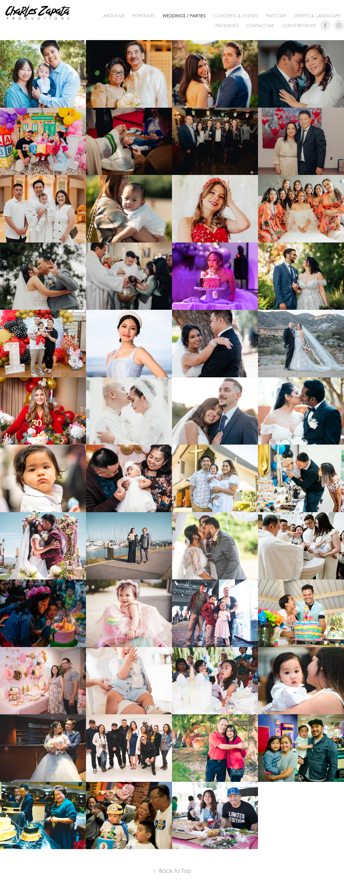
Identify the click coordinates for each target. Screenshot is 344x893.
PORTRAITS (144, 15)
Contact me (260, 25)
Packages (226, 25)
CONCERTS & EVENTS (235, 15)
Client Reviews (299, 25)
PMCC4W (276, 15)
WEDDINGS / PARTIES (184, 15)
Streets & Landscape (317, 15)
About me (114, 15)
